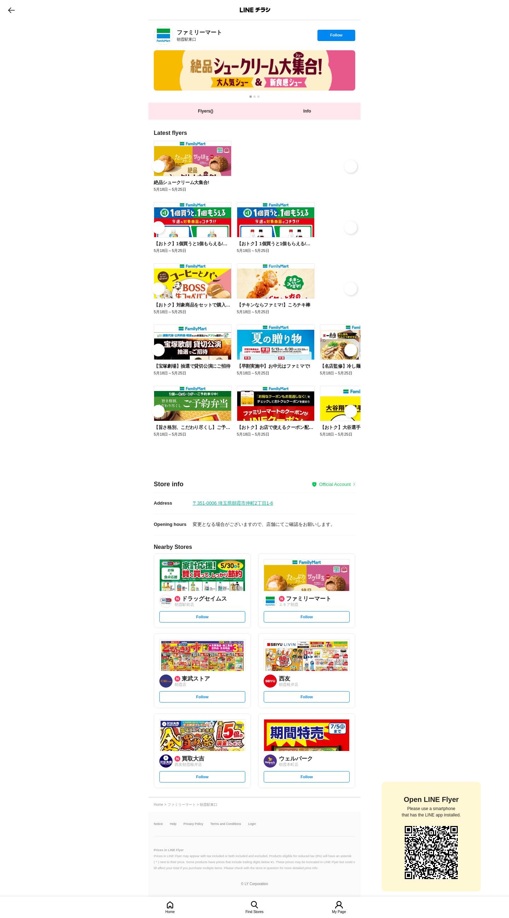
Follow (336, 37)
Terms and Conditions (225, 824)
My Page (339, 912)
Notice (158, 824)
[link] (163, 35)
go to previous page (11, 10)
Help (173, 824)
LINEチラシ (255, 10)
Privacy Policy (193, 824)
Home (170, 912)
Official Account (335, 484)
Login (252, 824)
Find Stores (254, 912)
